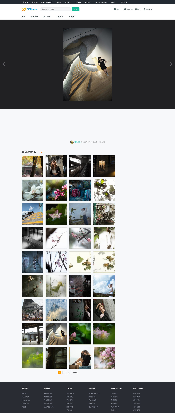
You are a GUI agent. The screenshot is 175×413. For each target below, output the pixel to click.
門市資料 (114, 393)
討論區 (24, 407)
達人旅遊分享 (93, 407)
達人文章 (34, 17)
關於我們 (136, 393)
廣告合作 (136, 400)
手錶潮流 (69, 410)
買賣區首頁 (70, 393)
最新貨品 (114, 397)
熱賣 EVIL (114, 410)
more (41, 152)
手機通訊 (69, 400)
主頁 (23, 17)
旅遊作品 (92, 403)
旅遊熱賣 (92, 397)
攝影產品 (69, 397)
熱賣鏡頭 (114, 403)
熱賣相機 (114, 400)
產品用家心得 (48, 407)
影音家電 (69, 407)
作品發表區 (26, 403)
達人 (59, 17)
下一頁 (75, 373)
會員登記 (136, 403)
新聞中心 (25, 393)
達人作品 (47, 17)
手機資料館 (48, 400)
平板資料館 (48, 403)
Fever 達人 (25, 397)
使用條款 (136, 407)
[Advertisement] (87, 124)
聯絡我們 (136, 397)
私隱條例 (136, 410)
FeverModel (26, 400)
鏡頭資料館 (48, 397)
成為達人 (72, 17)
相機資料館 (48, 393)
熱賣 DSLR (115, 407)
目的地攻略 (93, 400)
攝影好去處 (94, 393)
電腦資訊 (69, 403)
